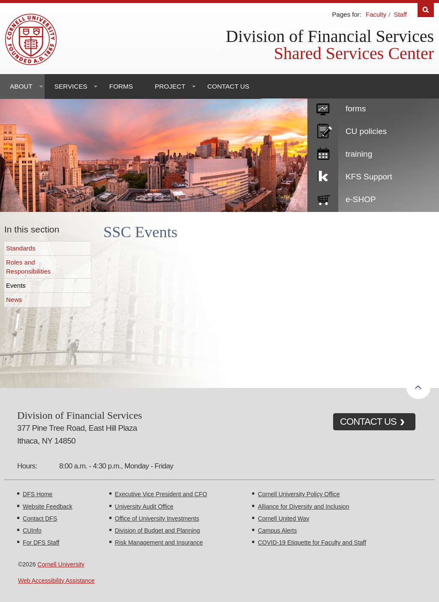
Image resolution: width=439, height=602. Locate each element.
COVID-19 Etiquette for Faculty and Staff (312, 542)
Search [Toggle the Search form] (426, 10)
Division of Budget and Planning (157, 530)
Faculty (376, 14)
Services (70, 86)
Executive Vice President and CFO (161, 494)
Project (170, 86)
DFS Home (37, 494)
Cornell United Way (283, 518)
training (359, 153)
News (14, 299)
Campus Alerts (277, 530)
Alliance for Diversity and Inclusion (303, 506)
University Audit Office (144, 506)
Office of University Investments (157, 518)
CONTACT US (368, 421)
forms (356, 108)
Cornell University (60, 564)
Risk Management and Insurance (159, 542)
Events (16, 285)
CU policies (366, 131)
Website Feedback (47, 506)
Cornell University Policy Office (299, 494)
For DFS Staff (41, 542)
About (21, 86)
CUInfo (32, 530)
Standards (20, 248)
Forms (121, 86)
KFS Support (369, 176)
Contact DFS (40, 518)
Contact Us (228, 86)
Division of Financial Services (330, 36)
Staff (400, 14)
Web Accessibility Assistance (56, 580)
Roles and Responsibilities (28, 266)
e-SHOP (361, 199)
